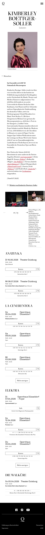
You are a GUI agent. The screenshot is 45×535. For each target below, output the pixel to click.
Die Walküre (18, 162)
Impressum (5, 528)
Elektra (22, 159)
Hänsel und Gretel (14, 166)
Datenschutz (39, 525)
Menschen (7, 76)
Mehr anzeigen (22, 380)
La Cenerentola (26, 157)
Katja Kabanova (13, 164)
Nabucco (11, 169)
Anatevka (31, 169)
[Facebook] (16, 510)
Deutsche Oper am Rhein (3, 3)
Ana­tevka (13, 253)
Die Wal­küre (15, 475)
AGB (41, 528)
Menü (42, 3)
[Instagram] (22, 510)
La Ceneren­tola (19, 306)
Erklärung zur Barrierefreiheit (10, 525)
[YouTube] (28, 510)
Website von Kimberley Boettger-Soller (23, 185)
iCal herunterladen (38, 269)
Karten (20, 269)
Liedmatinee (26, 171)
